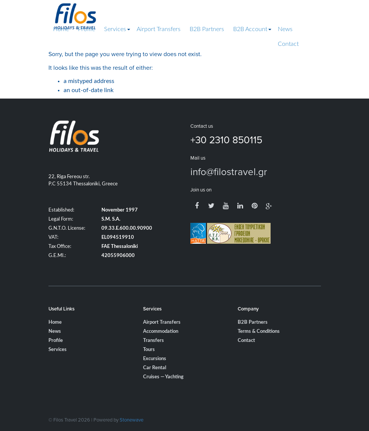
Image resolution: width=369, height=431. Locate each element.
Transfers (153, 340)
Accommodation (160, 331)
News (285, 29)
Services (115, 29)
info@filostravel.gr (228, 171)
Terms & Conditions (259, 331)
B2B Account (250, 29)
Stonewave (131, 419)
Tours (149, 349)
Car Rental (154, 367)
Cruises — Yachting (163, 377)
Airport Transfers (159, 29)
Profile (86, 29)
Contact (288, 44)
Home (61, 29)
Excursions (154, 358)
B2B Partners (207, 29)
